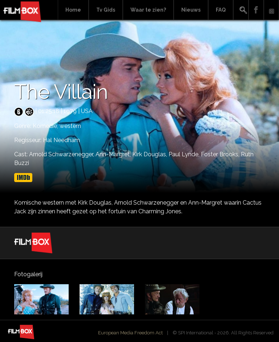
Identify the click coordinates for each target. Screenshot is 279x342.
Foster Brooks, (221, 154)
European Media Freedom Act (130, 332)
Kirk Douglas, (150, 154)
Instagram (271, 10)
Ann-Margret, (114, 154)
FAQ (221, 10)
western (70, 125)
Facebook (256, 10)
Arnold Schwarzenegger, (62, 154)
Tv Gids (105, 10)
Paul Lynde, (185, 154)
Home (73, 10)
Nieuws (191, 10)
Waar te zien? (148, 10)
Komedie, (46, 125)
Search (240, 10)
